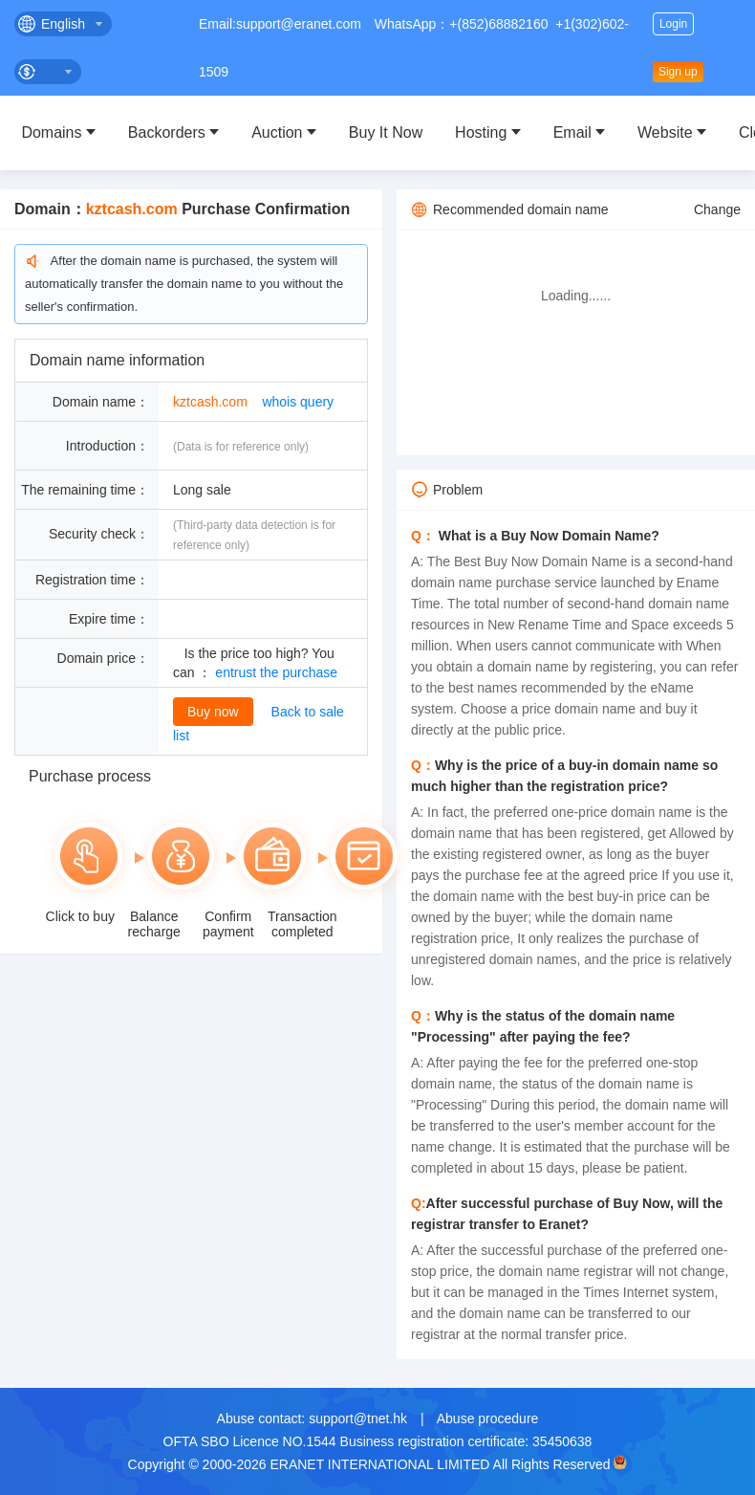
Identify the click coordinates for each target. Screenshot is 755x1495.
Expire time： (109, 619)
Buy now (213, 711)
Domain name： (101, 401)
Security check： (99, 533)
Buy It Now (385, 132)
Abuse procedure (488, 1418)
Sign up (678, 71)
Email (572, 132)
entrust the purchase (276, 672)
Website (665, 132)
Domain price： (103, 658)
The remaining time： (85, 489)
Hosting (481, 132)
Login (673, 24)
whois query (298, 401)
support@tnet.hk (358, 1418)
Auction (276, 132)
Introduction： (107, 445)
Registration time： (92, 579)
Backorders (166, 132)
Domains (51, 132)
